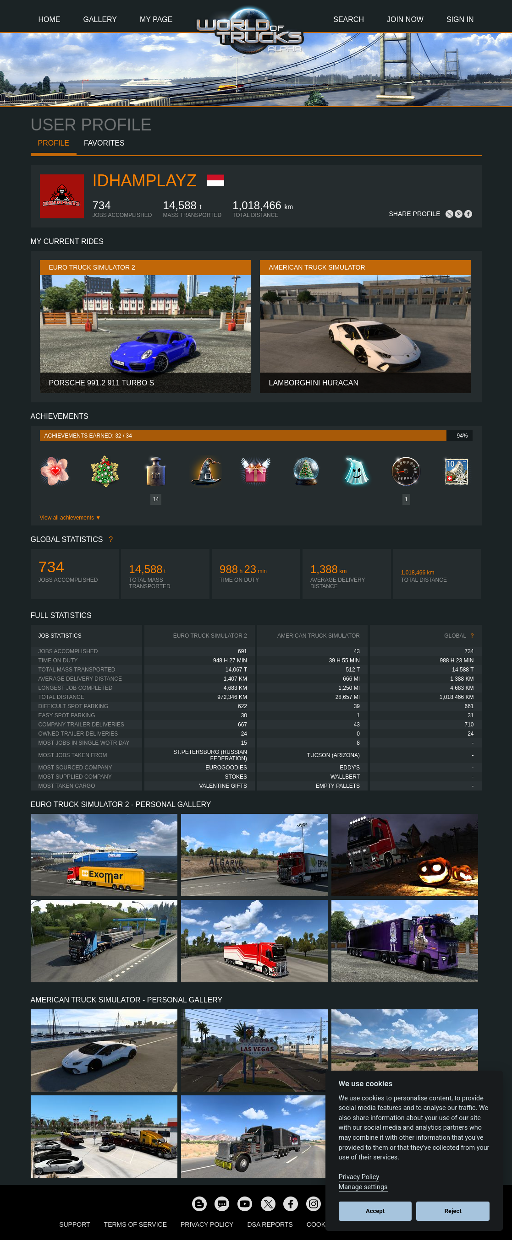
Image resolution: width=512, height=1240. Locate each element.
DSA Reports (269, 1224)
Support (74, 1224)
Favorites (104, 143)
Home (50, 19)
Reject (453, 1211)
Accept (375, 1211)
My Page (156, 19)
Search (348, 19)
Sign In (460, 19)
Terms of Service (135, 1224)
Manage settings (363, 1187)
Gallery (100, 19)
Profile (53, 143)
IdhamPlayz (145, 180)
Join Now (405, 19)
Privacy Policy (207, 1224)
